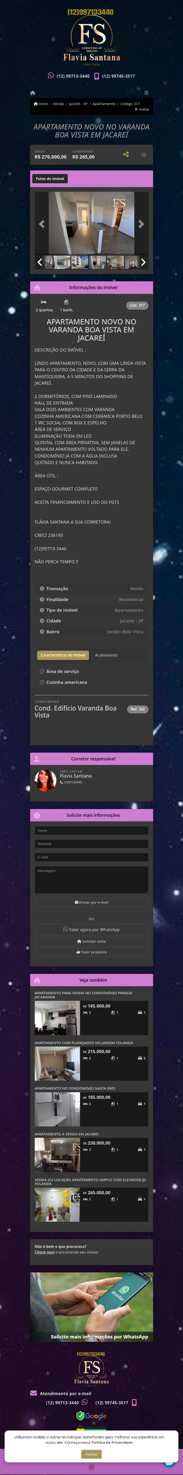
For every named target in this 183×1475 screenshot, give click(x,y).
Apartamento (104, 103)
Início (41, 103)
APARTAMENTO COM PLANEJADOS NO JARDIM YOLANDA (84, 1042)
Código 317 (130, 103)
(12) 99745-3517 (118, 76)
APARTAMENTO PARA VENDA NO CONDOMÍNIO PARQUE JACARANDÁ (84, 994)
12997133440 (71, 782)
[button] (43, 224)
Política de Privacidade (112, 1440)
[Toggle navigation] (146, 93)
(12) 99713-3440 (73, 76)
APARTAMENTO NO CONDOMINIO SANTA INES (75, 1088)
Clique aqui (45, 1252)
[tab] (50, 178)
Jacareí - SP (78, 103)
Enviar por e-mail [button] (91, 902)
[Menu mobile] (32, 93)
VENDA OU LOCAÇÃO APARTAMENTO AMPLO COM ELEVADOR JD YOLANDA (90, 1181)
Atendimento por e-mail (61, 1393)
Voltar (142, 109)
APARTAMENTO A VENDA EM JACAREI (67, 1133)
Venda (58, 103)
